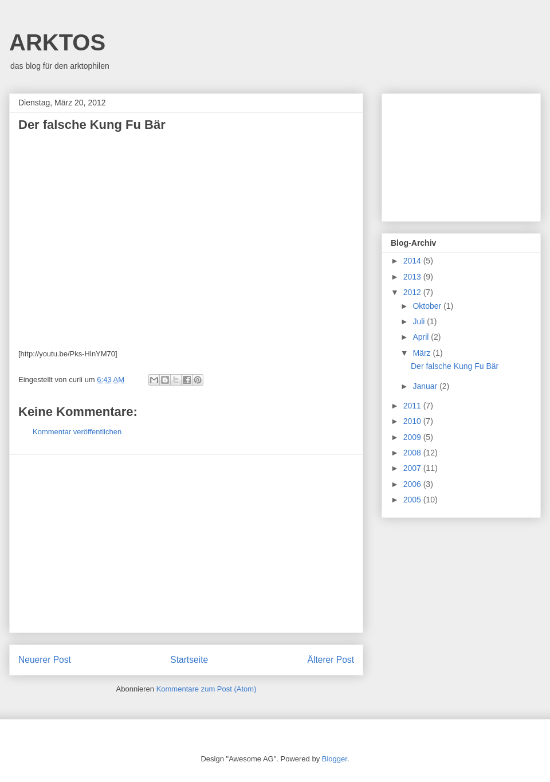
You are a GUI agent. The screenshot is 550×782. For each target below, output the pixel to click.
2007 (413, 468)
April (421, 336)
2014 (413, 260)
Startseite (189, 660)
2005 (413, 499)
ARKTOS (57, 42)
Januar (425, 386)
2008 (413, 452)
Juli (419, 321)
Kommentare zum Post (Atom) (206, 689)
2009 (413, 437)
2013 (413, 276)
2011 (413, 405)
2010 (413, 421)
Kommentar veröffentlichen (77, 431)
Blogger (334, 759)
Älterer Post (331, 660)
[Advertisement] (186, 543)
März (422, 352)
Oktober (427, 306)
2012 (413, 292)
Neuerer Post (44, 660)
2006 (413, 484)
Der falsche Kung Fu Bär (454, 366)
